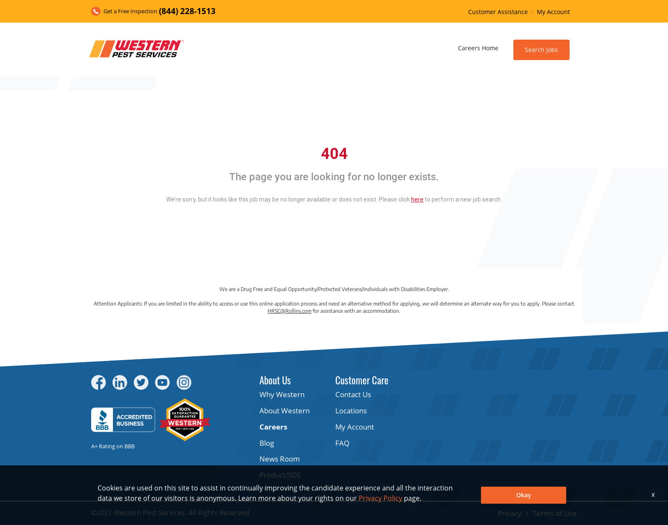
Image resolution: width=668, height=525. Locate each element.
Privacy (509, 513)
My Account (553, 12)
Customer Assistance (498, 12)
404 (334, 154)
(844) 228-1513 (187, 11)
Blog (266, 443)
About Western (284, 410)
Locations (351, 410)
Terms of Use (555, 513)
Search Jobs (541, 50)
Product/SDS (280, 475)
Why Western (282, 394)
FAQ (342, 443)
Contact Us (353, 394)
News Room (279, 459)
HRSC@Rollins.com (289, 311)
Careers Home (478, 48)
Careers (273, 427)
